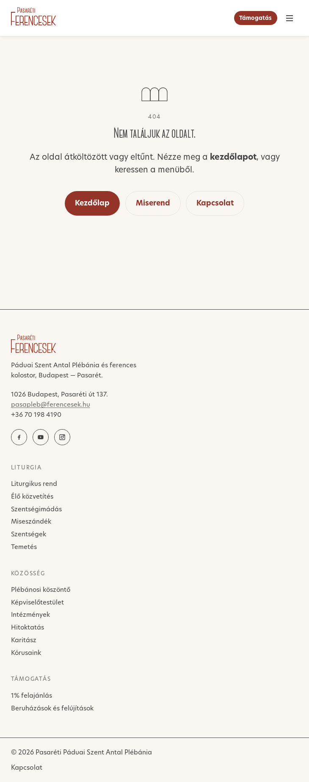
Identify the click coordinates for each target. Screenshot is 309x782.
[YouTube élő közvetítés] (41, 437)
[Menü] (289, 18)
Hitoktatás (27, 627)
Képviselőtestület (37, 602)
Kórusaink (26, 652)
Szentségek (28, 534)
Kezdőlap (92, 203)
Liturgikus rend (34, 483)
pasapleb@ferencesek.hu (50, 404)
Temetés (24, 546)
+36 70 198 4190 (36, 414)
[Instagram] (62, 437)
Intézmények (30, 614)
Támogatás (255, 18)
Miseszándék (31, 521)
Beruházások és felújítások (52, 708)
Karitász (23, 639)
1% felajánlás (31, 695)
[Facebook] (19, 437)
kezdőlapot (233, 157)
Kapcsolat (215, 203)
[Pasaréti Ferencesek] (33, 16)
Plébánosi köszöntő (40, 589)
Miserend (153, 203)
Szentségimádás (36, 509)
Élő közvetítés (32, 496)
